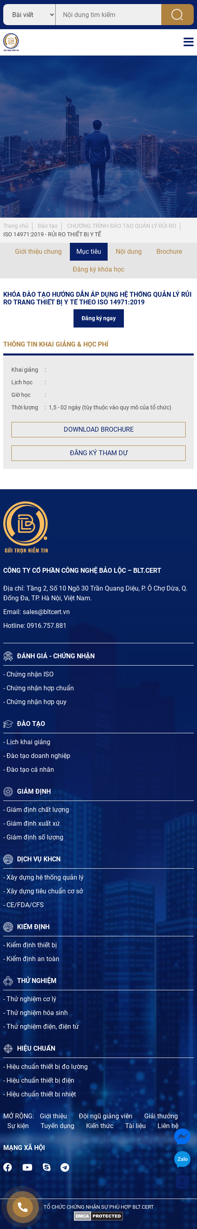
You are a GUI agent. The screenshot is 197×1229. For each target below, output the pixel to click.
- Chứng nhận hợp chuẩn (38, 688)
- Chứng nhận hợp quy (35, 702)
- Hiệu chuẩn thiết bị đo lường (45, 1067)
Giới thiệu (53, 1116)
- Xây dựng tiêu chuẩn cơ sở (43, 891)
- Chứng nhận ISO (28, 674)
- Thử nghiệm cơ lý (29, 999)
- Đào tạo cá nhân (28, 769)
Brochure (169, 251)
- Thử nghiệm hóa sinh (35, 1013)
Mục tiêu (88, 251)
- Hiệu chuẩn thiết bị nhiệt (39, 1094)
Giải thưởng (161, 1116)
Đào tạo (48, 226)
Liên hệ (168, 1126)
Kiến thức (99, 1126)
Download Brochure (99, 429)
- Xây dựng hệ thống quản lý (43, 877)
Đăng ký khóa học (98, 269)
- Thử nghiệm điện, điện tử (41, 1026)
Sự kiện (18, 1126)
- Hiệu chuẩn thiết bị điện (38, 1080)
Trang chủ (15, 226)
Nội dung (129, 251)
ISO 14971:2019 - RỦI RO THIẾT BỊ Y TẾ (52, 234)
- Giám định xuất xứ (31, 823)
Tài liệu (135, 1126)
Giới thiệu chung (38, 251)
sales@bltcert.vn (46, 612)
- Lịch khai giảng (26, 742)
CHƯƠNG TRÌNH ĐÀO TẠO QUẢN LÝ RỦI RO (121, 226)
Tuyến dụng (57, 1126)
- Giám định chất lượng (36, 810)
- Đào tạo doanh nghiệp (36, 756)
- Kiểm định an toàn (31, 959)
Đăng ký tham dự (99, 453)
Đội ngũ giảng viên (105, 1116)
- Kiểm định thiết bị (30, 945)
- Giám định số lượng (33, 837)
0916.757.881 (47, 625)
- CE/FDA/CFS (23, 905)
